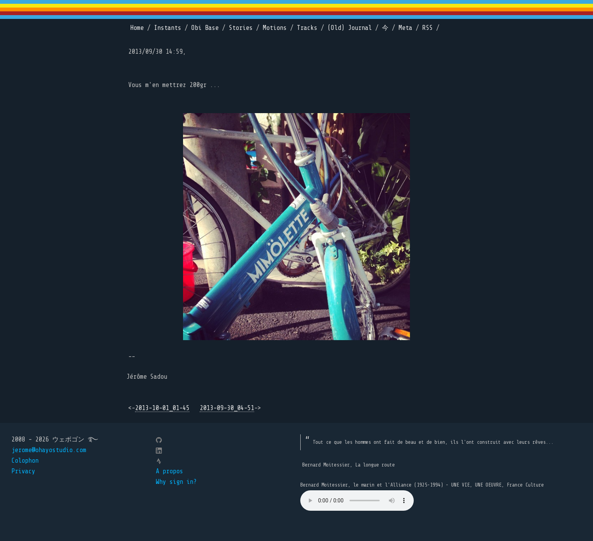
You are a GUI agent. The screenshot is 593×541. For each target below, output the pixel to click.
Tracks (307, 27)
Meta (405, 27)
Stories (241, 27)
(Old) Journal (350, 27)
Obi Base (205, 27)
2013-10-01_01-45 (162, 408)
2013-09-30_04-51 (227, 408)
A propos (169, 471)
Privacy (23, 471)
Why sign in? (176, 481)
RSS (427, 27)
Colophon (25, 460)
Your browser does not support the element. (357, 500)
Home (137, 27)
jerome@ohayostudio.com (48, 450)
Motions (275, 27)
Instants (167, 27)
